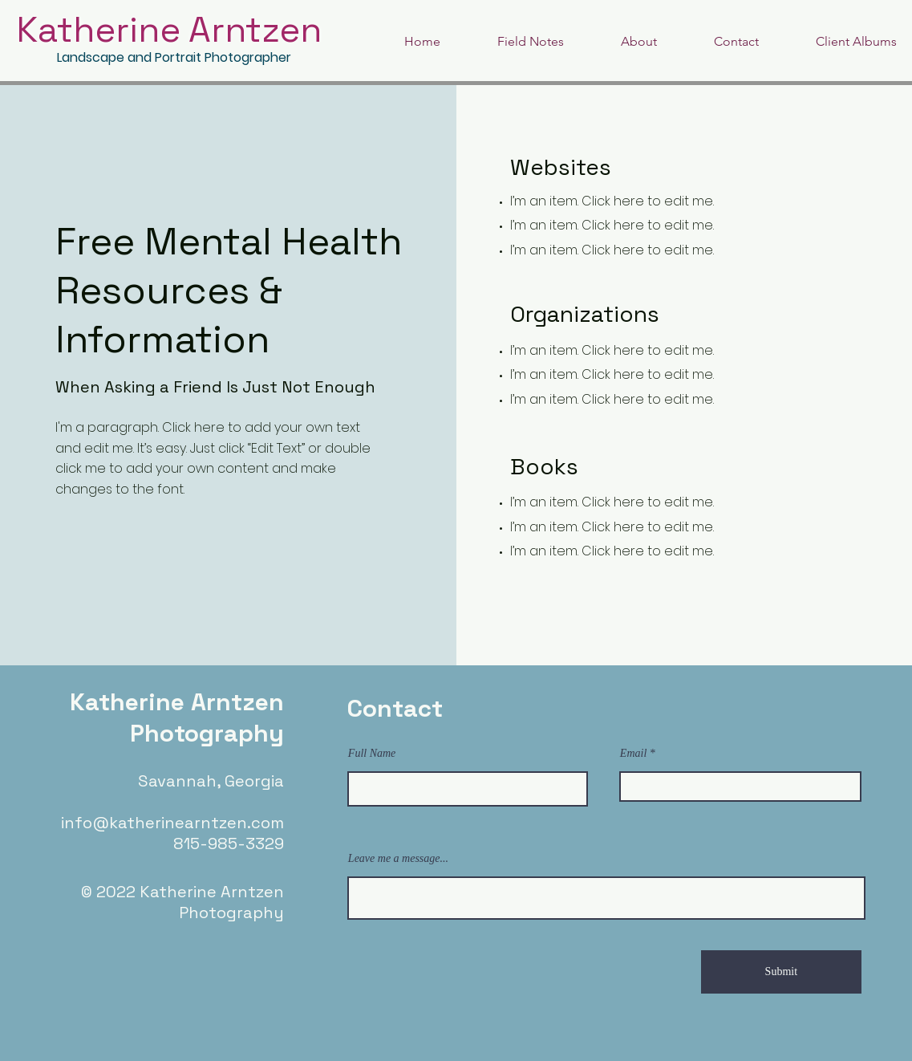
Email (633, 753)
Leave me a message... (398, 858)
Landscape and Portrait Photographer (174, 57)
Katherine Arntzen (169, 29)
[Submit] (781, 972)
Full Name (372, 753)
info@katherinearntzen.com (172, 822)
